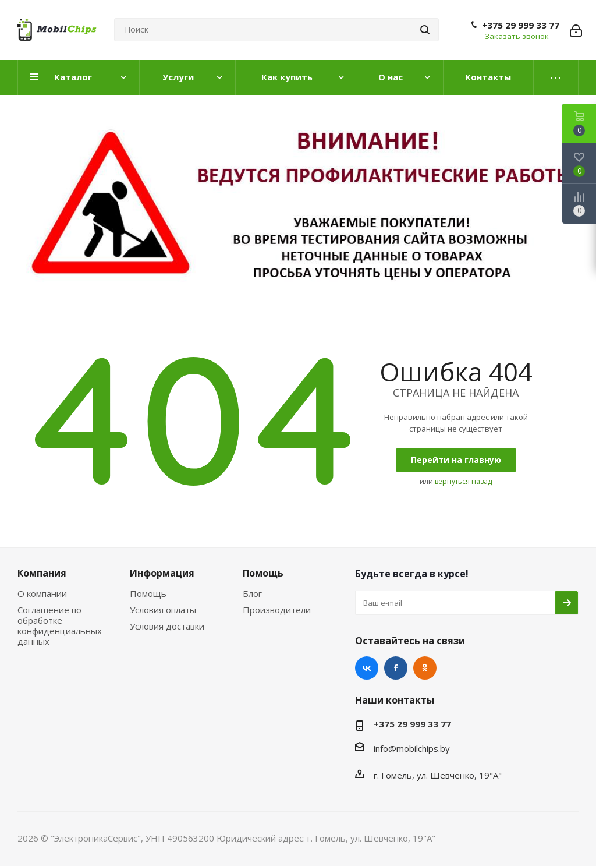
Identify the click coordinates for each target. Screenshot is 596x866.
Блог (252, 593)
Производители (277, 610)
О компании (42, 593)
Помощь (148, 593)
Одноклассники (425, 668)
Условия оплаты (163, 610)
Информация (162, 573)
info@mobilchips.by (412, 748)
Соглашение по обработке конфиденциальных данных (59, 625)
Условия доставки (167, 626)
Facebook (395, 668)
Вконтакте (366, 668)
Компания (41, 573)
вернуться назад (463, 481)
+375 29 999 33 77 (520, 25)
